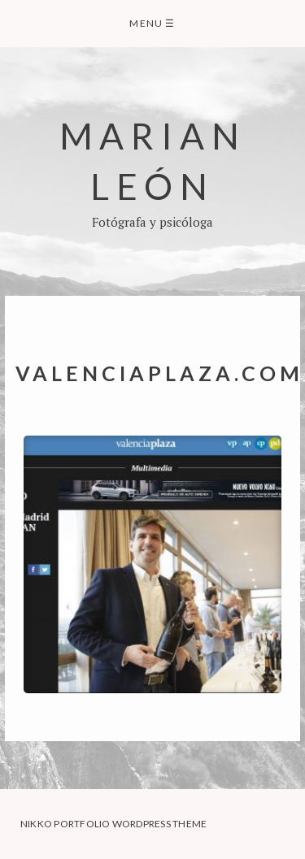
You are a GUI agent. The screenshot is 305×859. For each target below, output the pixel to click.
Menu (152, 23)
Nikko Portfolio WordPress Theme (113, 824)
